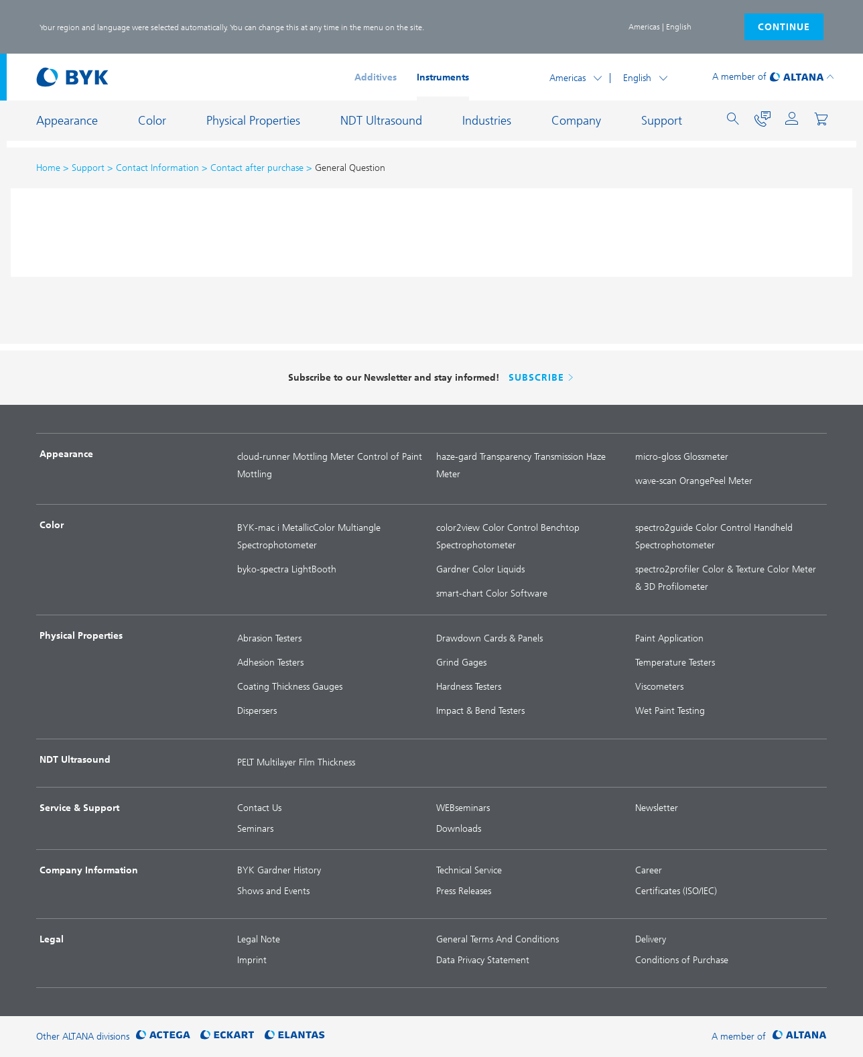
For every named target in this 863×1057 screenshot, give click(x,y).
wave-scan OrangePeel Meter (693, 481)
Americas (567, 78)
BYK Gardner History (279, 870)
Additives (375, 77)
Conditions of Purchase (681, 960)
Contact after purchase (257, 168)
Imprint (252, 960)
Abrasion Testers (269, 638)
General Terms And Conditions (497, 939)
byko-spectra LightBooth (286, 569)
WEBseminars (463, 808)
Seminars (255, 828)
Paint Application (669, 638)
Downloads (458, 828)
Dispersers (257, 711)
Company (576, 120)
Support (661, 120)
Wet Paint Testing (670, 711)
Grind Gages (461, 662)
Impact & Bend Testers (480, 711)
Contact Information (157, 168)
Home (48, 168)
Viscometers (659, 686)
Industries (486, 120)
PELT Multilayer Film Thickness (296, 762)
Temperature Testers (675, 662)
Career (648, 870)
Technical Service (469, 870)
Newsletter (656, 808)
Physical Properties (253, 120)
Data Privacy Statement (482, 960)
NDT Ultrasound (381, 120)
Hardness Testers (468, 686)
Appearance (67, 120)
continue (784, 27)
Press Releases (463, 891)
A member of (739, 76)
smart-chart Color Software (491, 593)
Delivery (650, 939)
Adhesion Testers (270, 662)
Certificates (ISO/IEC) (676, 891)
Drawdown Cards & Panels (489, 638)
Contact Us (259, 808)
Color (152, 120)
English (637, 78)
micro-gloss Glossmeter (681, 456)
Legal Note (258, 939)
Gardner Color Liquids (480, 569)
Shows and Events (273, 891)
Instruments (443, 77)
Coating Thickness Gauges (289, 686)
